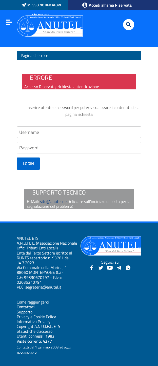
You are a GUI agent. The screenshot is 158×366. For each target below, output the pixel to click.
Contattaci (26, 307)
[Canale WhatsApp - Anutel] (128, 267)
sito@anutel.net (54, 201)
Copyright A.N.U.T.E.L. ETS (38, 326)
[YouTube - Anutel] (110, 267)
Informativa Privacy (33, 322)
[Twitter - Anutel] (101, 267)
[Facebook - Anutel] (92, 267)
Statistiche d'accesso (34, 331)
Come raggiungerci (33, 302)
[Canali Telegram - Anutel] (119, 267)
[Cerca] (128, 24)
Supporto (24, 312)
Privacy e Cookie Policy (36, 317)
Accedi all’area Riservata (107, 5)
